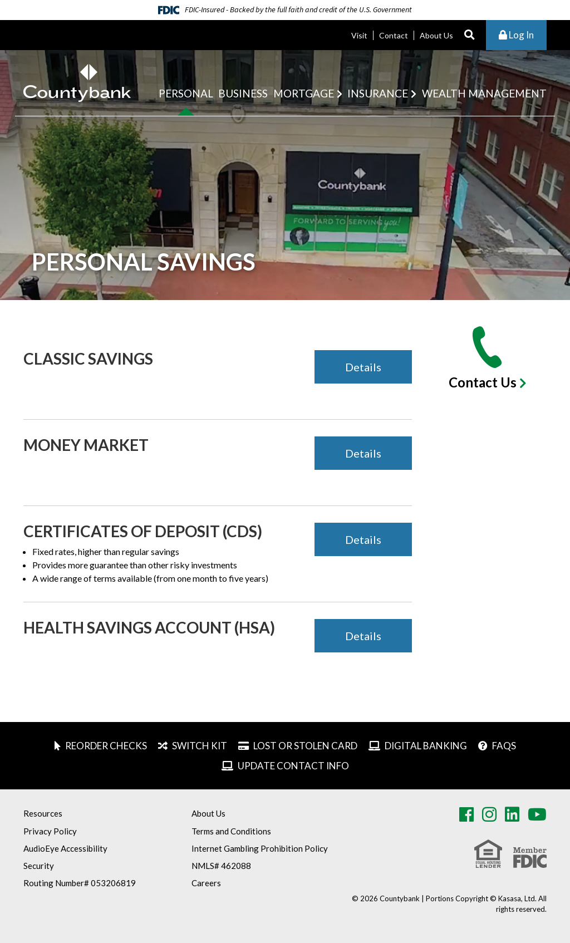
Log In (516, 35)
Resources (42, 813)
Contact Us (483, 382)
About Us (436, 35)
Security (38, 866)
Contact (393, 35)
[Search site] (469, 35)
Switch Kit (199, 746)
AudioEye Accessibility (65, 848)
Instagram (489, 814)
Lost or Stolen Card (305, 746)
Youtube (537, 814)
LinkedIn (512, 814)
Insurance (377, 93)
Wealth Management (484, 93)
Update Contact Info (293, 766)
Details (363, 367)
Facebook (466, 814)
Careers (206, 883)
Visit (359, 35)
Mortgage (303, 93)
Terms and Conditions (231, 831)
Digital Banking (426, 746)
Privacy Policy (50, 831)
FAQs (504, 746)
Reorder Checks (106, 746)
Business (243, 93)
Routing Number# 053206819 (79, 883)
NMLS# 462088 (221, 866)
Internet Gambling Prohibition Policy (259, 848)
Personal (186, 93)
